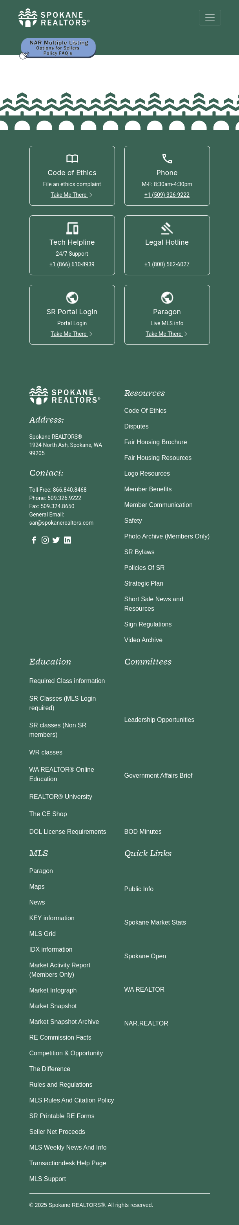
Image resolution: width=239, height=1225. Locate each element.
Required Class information (67, 681)
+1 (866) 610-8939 (72, 264)
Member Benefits (148, 489)
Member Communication (158, 505)
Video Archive (143, 640)
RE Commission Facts (60, 1037)
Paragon (41, 871)
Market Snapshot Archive (64, 1021)
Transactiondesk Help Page (67, 1163)
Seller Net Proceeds (57, 1131)
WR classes (45, 752)
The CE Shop (48, 814)
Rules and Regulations (61, 1084)
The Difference (50, 1069)
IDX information (51, 949)
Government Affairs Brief (158, 775)
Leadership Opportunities (159, 719)
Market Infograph (53, 990)
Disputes (136, 426)
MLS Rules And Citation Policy (71, 1100)
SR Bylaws (139, 552)
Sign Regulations (148, 624)
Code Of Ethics (145, 410)
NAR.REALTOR (146, 1023)
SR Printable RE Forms (62, 1116)
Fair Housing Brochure (155, 442)
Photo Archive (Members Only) (167, 536)
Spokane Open (145, 956)
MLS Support (47, 1179)
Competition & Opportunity (66, 1053)
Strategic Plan (144, 583)
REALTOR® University (61, 796)
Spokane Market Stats (155, 922)
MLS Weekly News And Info (68, 1147)
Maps (37, 886)
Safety (133, 520)
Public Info (139, 889)
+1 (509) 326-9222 (167, 195)
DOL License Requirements (67, 831)
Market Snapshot (53, 1006)
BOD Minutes (143, 831)
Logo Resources (147, 473)
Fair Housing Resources (158, 457)
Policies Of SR (144, 567)
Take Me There (72, 195)
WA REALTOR (144, 989)
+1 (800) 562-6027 (167, 264)
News (37, 902)
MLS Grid (42, 933)
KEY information (52, 918)
